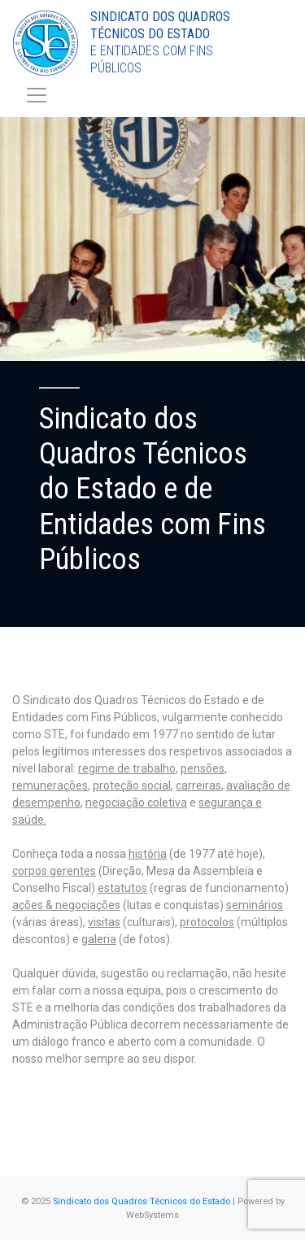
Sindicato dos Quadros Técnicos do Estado (141, 1201)
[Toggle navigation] (36, 95)
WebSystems (152, 1215)
